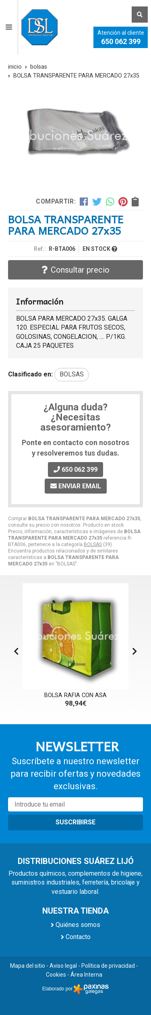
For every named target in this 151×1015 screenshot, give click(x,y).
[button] (134, 651)
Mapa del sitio (27, 965)
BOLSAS (93, 544)
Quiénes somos (78, 925)
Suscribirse (75, 822)
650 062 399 (121, 41)
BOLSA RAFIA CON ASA (75, 695)
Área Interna (86, 974)
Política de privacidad (108, 965)
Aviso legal (63, 965)
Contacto (78, 937)
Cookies (56, 974)
